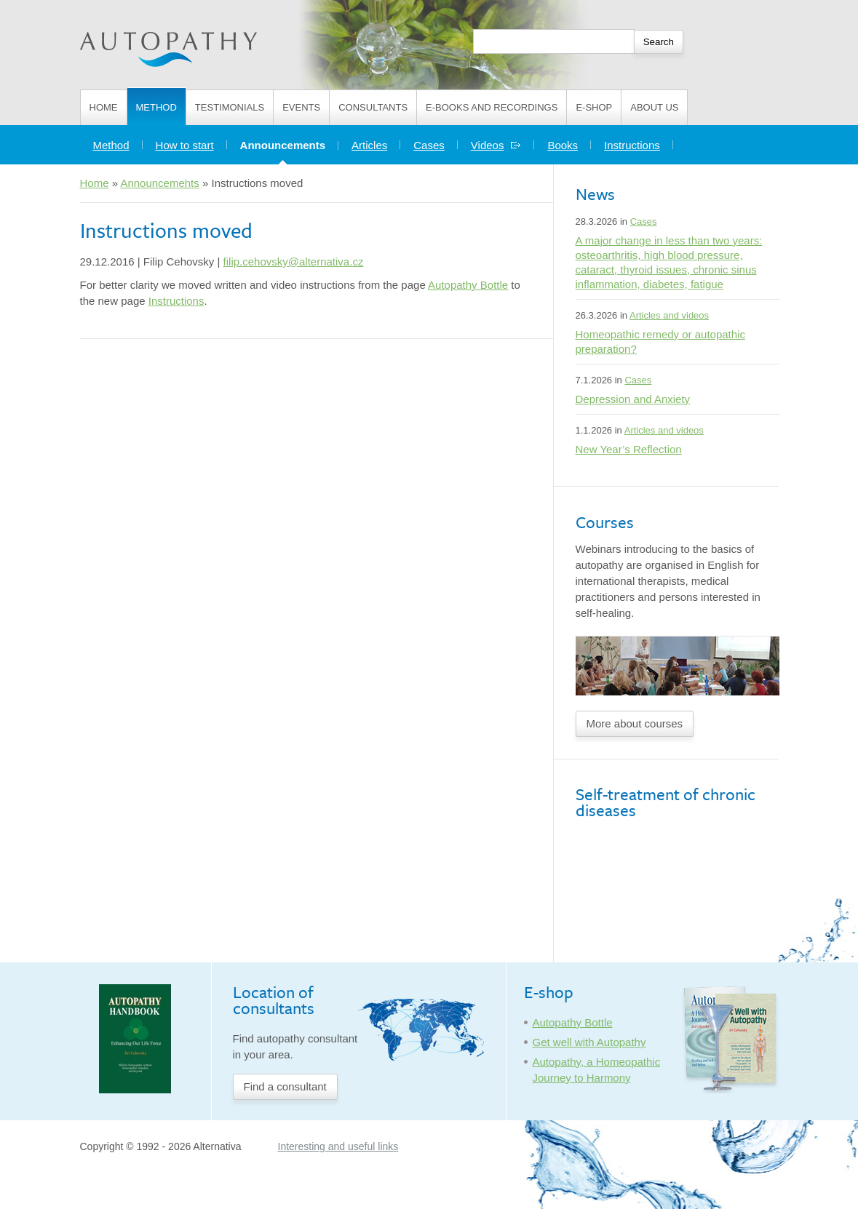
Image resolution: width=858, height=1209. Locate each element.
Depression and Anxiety (633, 399)
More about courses (635, 723)
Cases (429, 145)
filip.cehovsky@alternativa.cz (293, 261)
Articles (369, 145)
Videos (496, 145)
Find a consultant (285, 1086)
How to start (185, 145)
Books (562, 145)
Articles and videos (669, 315)
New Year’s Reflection (629, 449)
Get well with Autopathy (589, 1042)
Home (104, 107)
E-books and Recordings (491, 107)
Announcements (289, 141)
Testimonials (229, 107)
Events (301, 107)
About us (654, 107)
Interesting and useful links (338, 1146)
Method (156, 107)
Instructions (632, 145)
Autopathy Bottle (468, 285)
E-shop (594, 107)
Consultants (373, 107)
